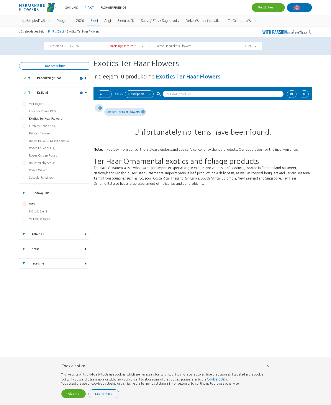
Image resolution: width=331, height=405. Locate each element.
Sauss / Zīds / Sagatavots (160, 21)
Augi (107, 21)
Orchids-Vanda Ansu (43, 126)
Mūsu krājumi (38, 211)
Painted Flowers (40, 133)
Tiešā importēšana (242, 21)
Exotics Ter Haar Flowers (45, 118)
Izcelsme (31, 263)
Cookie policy (217, 379)
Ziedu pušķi (125, 21)
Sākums (71, 7)
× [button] (268, 365)
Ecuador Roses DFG (42, 111)
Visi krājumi (36, 104)
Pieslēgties (267, 8)
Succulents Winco (41, 177)
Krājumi (36, 93)
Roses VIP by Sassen (43, 163)
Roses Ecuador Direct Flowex (49, 140)
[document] (165, 375)
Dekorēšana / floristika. (203, 21)
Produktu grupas (43, 78)
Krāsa (29, 249)
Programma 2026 (70, 21)
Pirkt (89, 7)
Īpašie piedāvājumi (36, 21)
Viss (32, 204)
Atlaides (31, 234)
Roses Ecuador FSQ (42, 148)
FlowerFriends (113, 7)
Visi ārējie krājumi (40, 218)
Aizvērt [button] (73, 393)
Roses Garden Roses (43, 155)
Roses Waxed (38, 170)
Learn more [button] (104, 393)
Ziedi (94, 21)
